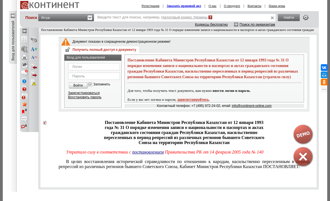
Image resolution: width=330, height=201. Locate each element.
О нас (213, 6)
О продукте (232, 6)
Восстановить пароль (85, 97)
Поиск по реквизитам (257, 24)
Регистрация (151, 6)
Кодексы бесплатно (211, 24)
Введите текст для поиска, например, (152, 17)
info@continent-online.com (251, 106)
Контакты (254, 6)
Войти (78, 85)
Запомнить (101, 84)
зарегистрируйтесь (193, 100)
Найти (289, 17)
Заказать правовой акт (184, 6)
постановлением (148, 152)
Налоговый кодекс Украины (185, 17)
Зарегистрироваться (84, 93)
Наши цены (277, 6)
